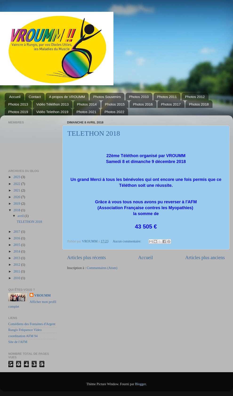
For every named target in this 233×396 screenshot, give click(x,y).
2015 (17, 245)
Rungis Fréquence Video (25, 330)
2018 (17, 210)
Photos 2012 (195, 97)
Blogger (140, 384)
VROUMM (42, 295)
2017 (17, 231)
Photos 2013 (18, 104)
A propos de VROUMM (67, 97)
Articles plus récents (86, 257)
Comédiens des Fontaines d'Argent (31, 324)
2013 (17, 258)
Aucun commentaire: (127, 241)
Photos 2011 (167, 97)
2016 (17, 238)
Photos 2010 (139, 97)
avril (21, 216)
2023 (17, 177)
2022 (17, 184)
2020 (17, 197)
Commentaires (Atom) (102, 268)
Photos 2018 (199, 104)
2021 (17, 190)
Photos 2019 (18, 112)
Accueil (14, 97)
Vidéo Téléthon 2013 (52, 104)
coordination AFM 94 (23, 336)
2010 (17, 278)
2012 (17, 264)
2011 (17, 271)
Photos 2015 (115, 104)
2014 (17, 251)
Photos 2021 (86, 112)
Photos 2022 (114, 112)
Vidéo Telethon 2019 (52, 112)
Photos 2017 (171, 104)
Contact (35, 97)
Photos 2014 (87, 104)
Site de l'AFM (17, 342)
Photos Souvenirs (107, 97)
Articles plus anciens (205, 257)
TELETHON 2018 (93, 133)
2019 (17, 203)
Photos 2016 (143, 104)
